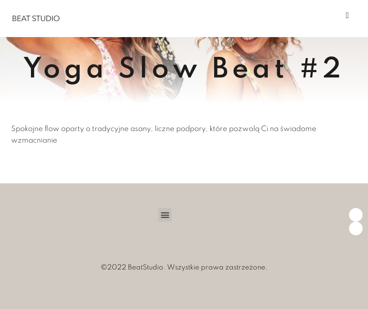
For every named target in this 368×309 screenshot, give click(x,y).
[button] (165, 215)
